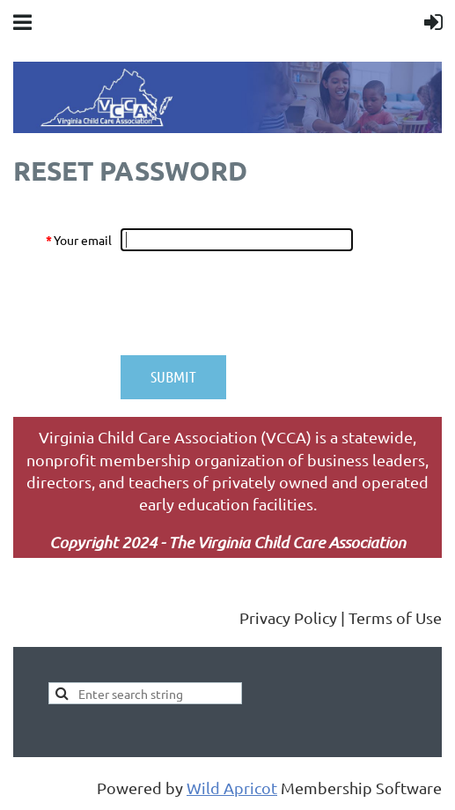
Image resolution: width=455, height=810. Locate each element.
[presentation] (254, 303)
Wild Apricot (232, 787)
